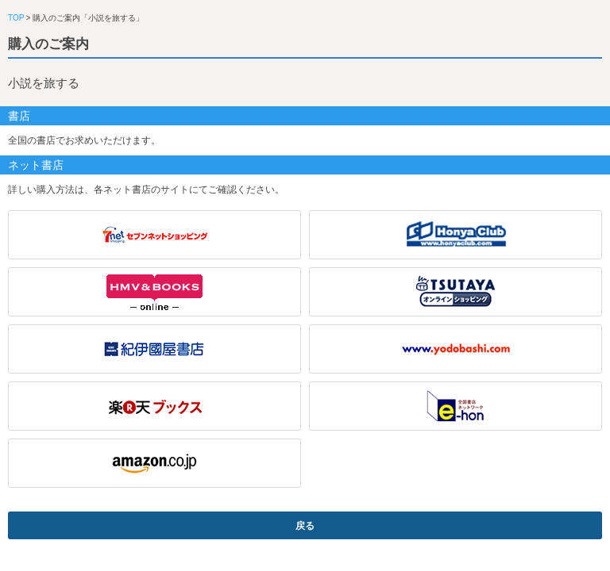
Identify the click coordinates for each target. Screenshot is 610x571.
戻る (305, 525)
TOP (16, 17)
